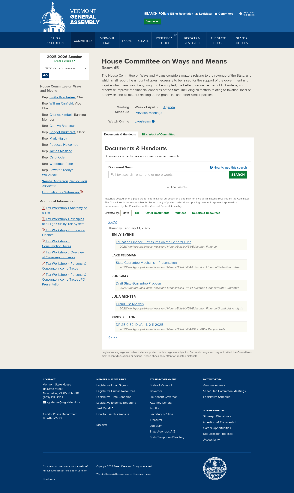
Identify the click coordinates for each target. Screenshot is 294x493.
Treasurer (156, 420)
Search (153, 21)
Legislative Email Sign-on (112, 385)
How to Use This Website (112, 414)
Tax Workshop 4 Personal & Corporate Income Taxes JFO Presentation (64, 279)
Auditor (155, 408)
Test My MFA (105, 408)
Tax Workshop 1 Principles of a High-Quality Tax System (63, 221)
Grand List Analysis (130, 304)
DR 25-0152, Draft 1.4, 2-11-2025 (139, 325)
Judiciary (156, 426)
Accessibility (211, 439)
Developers (49, 479)
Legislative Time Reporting (113, 397)
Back (112, 221)
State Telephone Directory (167, 437)
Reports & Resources (206, 213)
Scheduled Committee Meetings (224, 391)
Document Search (177, 167)
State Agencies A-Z (162, 431)
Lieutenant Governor (163, 397)
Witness (180, 213)
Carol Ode (57, 157)
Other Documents (157, 213)
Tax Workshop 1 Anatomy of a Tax (64, 210)
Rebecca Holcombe (64, 145)
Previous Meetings (148, 113)
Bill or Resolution (180, 14)
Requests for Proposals (218, 434)
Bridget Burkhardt (62, 132)
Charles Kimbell (61, 115)
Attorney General (161, 403)
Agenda (169, 107)
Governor (156, 391)
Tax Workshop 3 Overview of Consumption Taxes (63, 254)
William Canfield (61, 103)
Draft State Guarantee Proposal (138, 283)
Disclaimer (102, 425)
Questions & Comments (218, 422)
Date (126, 213)
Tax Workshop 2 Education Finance (63, 232)
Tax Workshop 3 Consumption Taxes (56, 243)
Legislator (204, 14)
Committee (224, 14)
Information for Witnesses (62, 192)
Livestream (143, 121)
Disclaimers (223, 416)
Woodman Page (61, 164)
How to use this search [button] (228, 167)
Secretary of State (161, 414)
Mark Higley (58, 138)
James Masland (61, 151)
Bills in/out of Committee (158, 134)
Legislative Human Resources (115, 391)
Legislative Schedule (216, 397)
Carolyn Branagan (63, 126)
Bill (137, 213)
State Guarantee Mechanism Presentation (146, 263)
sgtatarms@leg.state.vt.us (61, 402)
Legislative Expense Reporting (116, 403)
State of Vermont (161, 385)
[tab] (120, 134)
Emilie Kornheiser (62, 97)
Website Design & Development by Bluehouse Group (123, 474)
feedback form (62, 470)
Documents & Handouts (120, 134)
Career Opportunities (217, 428)
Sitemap (208, 416)
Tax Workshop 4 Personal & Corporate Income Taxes (64, 266)
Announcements (214, 385)
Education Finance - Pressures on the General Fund (153, 242)
